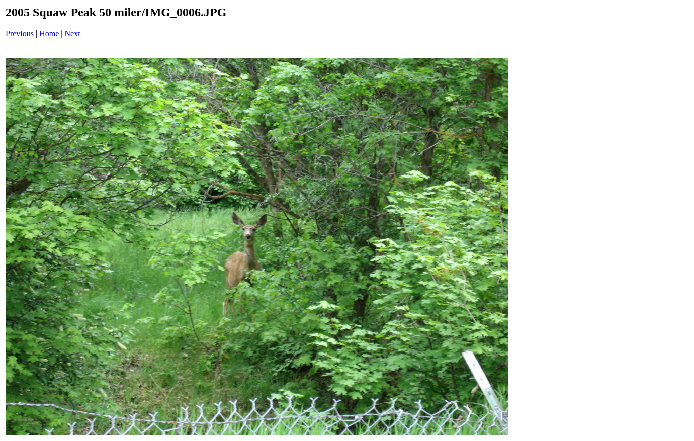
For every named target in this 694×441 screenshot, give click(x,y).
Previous (20, 33)
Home (49, 33)
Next (72, 33)
